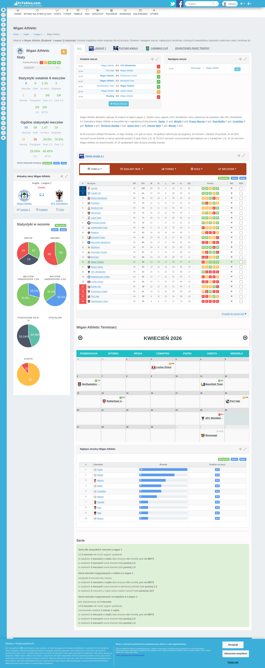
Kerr (99, 507)
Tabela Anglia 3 (94, 156)
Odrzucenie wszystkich (235, 654)
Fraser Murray (197, 121)
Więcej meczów (119, 104)
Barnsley (95, 257)
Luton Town (96, 218)
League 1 (38, 34)
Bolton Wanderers (99, 198)
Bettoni (89, 125)
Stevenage (96, 213)
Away (64, 163)
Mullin (100, 486)
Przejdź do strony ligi (234, 313)
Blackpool (95, 247)
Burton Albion (97, 267)
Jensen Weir (154, 125)
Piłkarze (111, 12)
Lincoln (94, 188)
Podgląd (43, 209)
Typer (67, 12)
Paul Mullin (219, 121)
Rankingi (125, 12)
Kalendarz (140, 12)
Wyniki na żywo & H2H (37, 12)
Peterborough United (100, 277)
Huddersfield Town (99, 228)
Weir (99, 513)
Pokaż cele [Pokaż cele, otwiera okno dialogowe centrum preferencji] (233, 662)
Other (154, 12)
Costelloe (238, 121)
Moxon (172, 125)
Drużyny (97, 12)
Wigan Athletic (24, 203)
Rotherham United (99, 291)
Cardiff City (96, 193)
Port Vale (95, 296)
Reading (95, 233)
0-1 (41, 194)
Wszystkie (47, 163)
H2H (87, 12)
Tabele (78, 12)
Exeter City (96, 287)
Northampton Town (99, 301)
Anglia (26, 34)
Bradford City (97, 208)
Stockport (95, 203)
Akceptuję (233, 645)
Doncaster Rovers (99, 252)
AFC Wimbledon (59, 203)
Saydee (100, 502)
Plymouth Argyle (98, 223)
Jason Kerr (133, 125)
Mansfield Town (98, 237)
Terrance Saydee (110, 125)
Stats (57, 12)
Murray (100, 480)
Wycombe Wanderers (100, 242)
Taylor (161, 121)
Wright (178, 121)
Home (17, 12)
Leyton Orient (97, 282)
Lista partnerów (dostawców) (130, 655)
